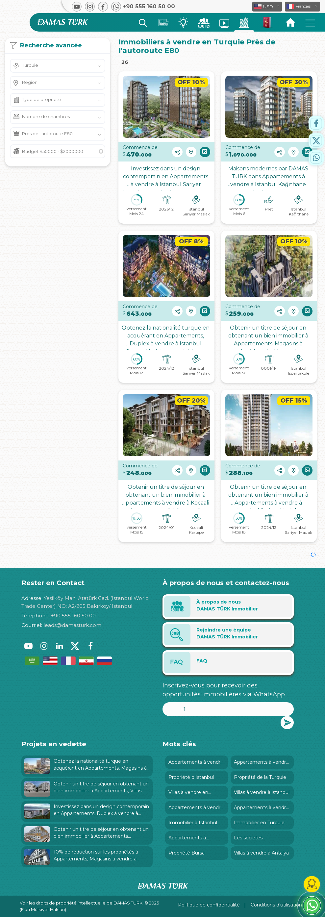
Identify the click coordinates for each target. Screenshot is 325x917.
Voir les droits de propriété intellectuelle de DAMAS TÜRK (81, 902)
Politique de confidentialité (209, 905)
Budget (52, 151)
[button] (302, 7)
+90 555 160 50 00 (73, 615)
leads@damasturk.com (72, 625)
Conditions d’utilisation (276, 905)
